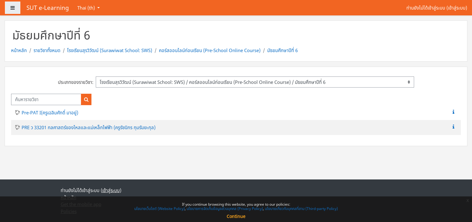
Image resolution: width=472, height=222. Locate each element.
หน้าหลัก (19, 50)
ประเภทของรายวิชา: (75, 82)
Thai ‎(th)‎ (86, 8)
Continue (236, 216)
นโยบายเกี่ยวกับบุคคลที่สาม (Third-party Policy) (301, 208)
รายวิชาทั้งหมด (47, 50)
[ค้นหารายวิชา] (46, 99)
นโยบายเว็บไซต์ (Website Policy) (159, 208)
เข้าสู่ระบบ (457, 8)
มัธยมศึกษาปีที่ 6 (282, 50)
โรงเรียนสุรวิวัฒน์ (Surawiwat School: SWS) (109, 50)
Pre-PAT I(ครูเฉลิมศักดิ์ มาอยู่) (50, 112)
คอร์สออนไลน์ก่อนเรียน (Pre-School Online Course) (209, 50)
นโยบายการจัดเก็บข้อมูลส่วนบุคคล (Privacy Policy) (225, 208)
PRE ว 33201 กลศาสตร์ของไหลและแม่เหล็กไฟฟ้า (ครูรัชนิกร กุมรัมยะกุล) (88, 127)
